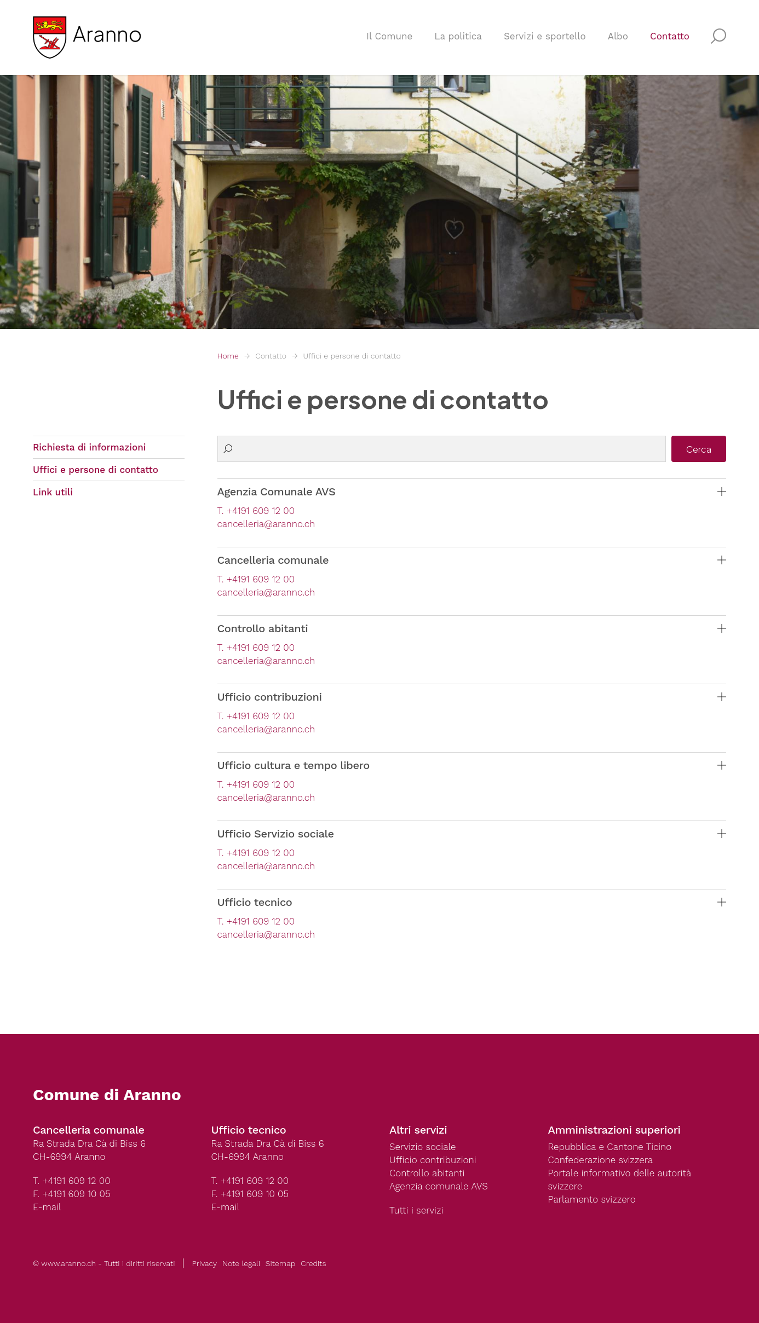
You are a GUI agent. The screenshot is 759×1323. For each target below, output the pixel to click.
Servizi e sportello (545, 36)
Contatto (669, 36)
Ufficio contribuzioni (432, 1159)
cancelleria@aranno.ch (266, 523)
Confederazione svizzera (600, 1159)
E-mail (47, 1206)
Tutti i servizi (416, 1210)
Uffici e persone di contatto (351, 355)
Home (228, 355)
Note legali (241, 1263)
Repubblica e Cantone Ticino (610, 1146)
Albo (618, 36)
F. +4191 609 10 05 (71, 1193)
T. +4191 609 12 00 (256, 510)
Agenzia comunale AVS (438, 1186)
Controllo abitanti (426, 1173)
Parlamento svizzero (592, 1199)
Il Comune (389, 36)
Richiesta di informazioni (89, 447)
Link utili (53, 492)
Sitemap (280, 1263)
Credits (313, 1263)
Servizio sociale (422, 1146)
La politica (458, 36)
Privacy (204, 1263)
